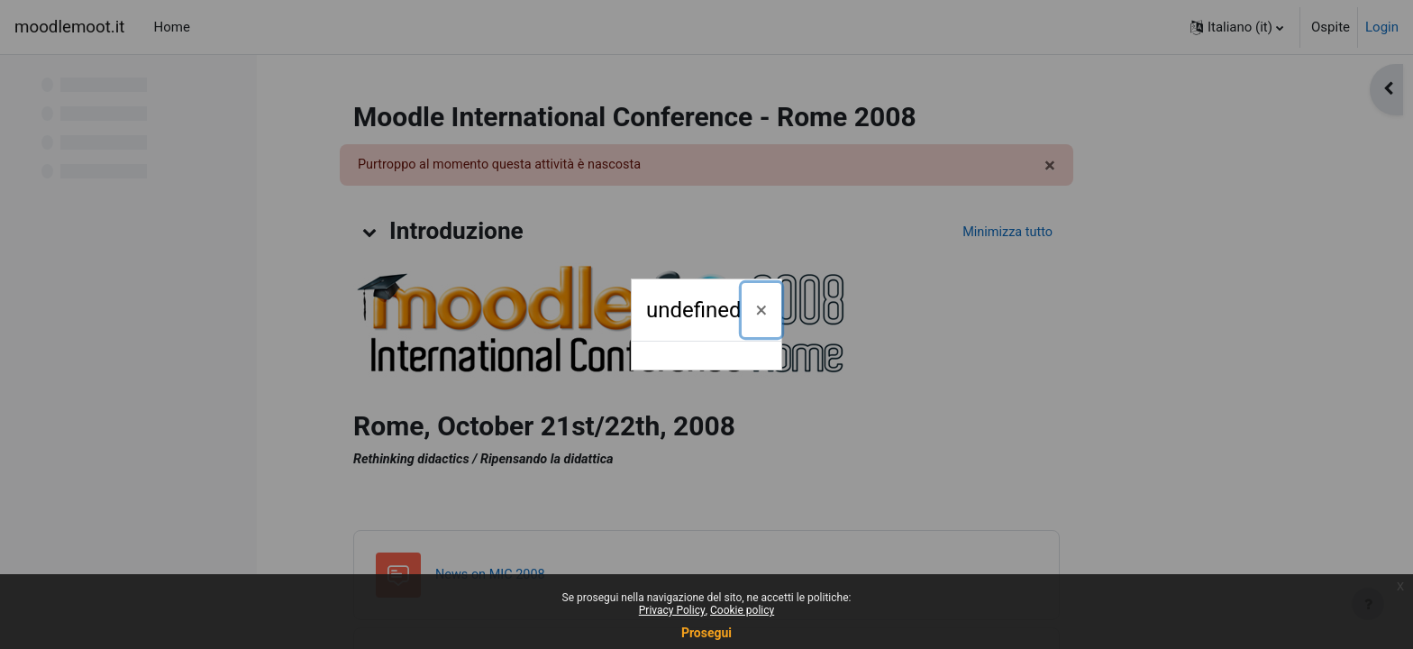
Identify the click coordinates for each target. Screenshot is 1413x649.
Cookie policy (742, 610)
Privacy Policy (672, 610)
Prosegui (706, 633)
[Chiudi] (762, 310)
